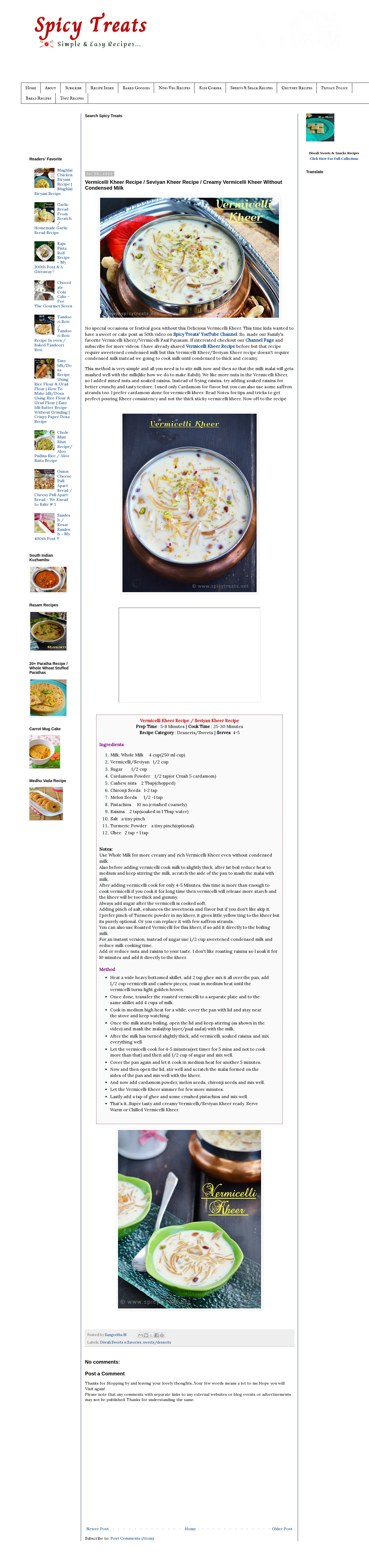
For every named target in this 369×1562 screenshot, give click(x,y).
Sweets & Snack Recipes (251, 88)
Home (30, 88)
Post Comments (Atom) (132, 1538)
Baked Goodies (136, 88)
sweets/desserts (157, 1342)
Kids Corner (210, 88)
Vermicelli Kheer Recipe (210, 346)
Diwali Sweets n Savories (120, 1342)
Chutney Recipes (297, 88)
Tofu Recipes (72, 98)
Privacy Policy (334, 88)
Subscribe (73, 88)
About (50, 88)
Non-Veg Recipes (174, 88)
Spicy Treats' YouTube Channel (205, 334)
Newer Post (97, 1528)
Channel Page (260, 340)
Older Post (282, 1528)
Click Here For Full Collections (334, 158)
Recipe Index (102, 88)
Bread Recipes (38, 98)
